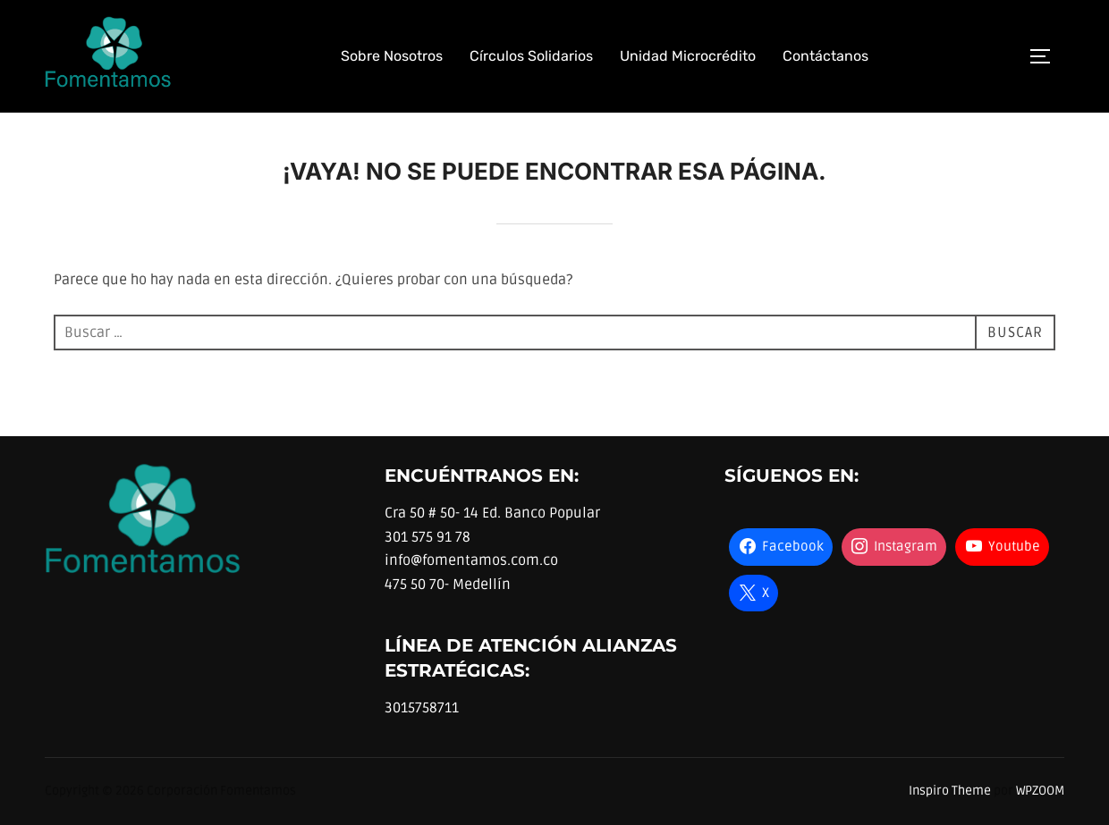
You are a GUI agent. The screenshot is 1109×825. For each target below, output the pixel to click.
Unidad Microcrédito (688, 55)
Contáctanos (825, 55)
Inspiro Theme (950, 790)
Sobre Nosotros (392, 55)
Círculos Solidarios (531, 55)
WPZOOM (1040, 790)
